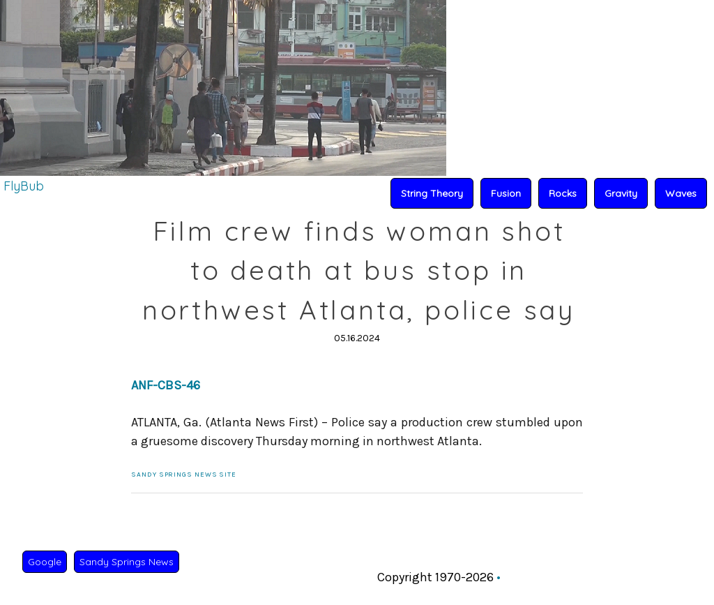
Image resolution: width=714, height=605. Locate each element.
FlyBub (23, 186)
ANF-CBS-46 (165, 385)
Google (44, 561)
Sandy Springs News (126, 561)
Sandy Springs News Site (183, 474)
